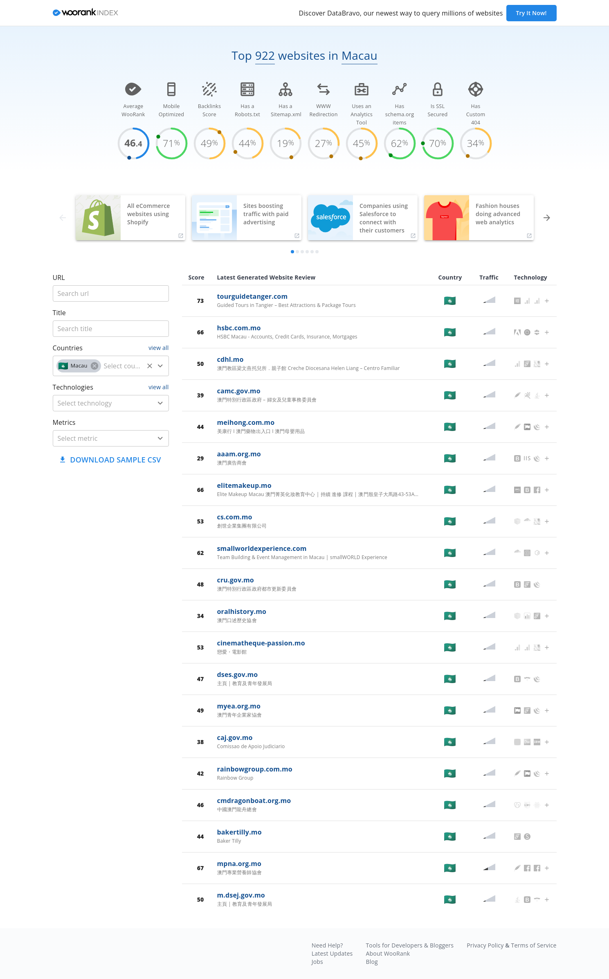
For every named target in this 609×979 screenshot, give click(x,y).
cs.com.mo (234, 516)
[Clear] (149, 366)
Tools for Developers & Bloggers (410, 945)
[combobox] (111, 366)
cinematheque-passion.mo (261, 642)
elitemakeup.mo (244, 485)
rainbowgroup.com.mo (254, 769)
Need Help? (327, 945)
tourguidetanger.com (252, 296)
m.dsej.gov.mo (241, 895)
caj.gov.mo (235, 737)
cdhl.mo (230, 359)
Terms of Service (534, 945)
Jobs (317, 961)
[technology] (98, 403)
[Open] (160, 366)
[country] (122, 366)
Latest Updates (332, 953)
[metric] (98, 438)
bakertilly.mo (239, 832)
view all (158, 348)
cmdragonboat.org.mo (254, 800)
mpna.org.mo (239, 863)
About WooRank (388, 953)
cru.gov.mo (235, 579)
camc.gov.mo (239, 390)
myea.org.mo (239, 706)
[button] (78, 365)
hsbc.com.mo (239, 327)
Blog (372, 961)
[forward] (547, 218)
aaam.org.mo (239, 453)
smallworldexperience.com (262, 548)
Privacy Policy (485, 945)
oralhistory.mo (242, 611)
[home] (85, 13)
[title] (111, 293)
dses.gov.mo (237, 674)
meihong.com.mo (246, 422)
